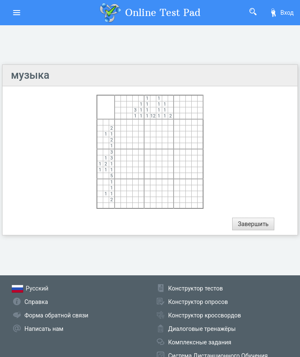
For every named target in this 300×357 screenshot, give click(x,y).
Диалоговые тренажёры (202, 328)
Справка (36, 301)
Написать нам (43, 328)
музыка (30, 75)
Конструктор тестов (195, 288)
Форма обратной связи (56, 315)
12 (152, 116)
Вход (281, 12)
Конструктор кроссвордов (204, 315)
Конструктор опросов (198, 301)
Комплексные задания (199, 342)
